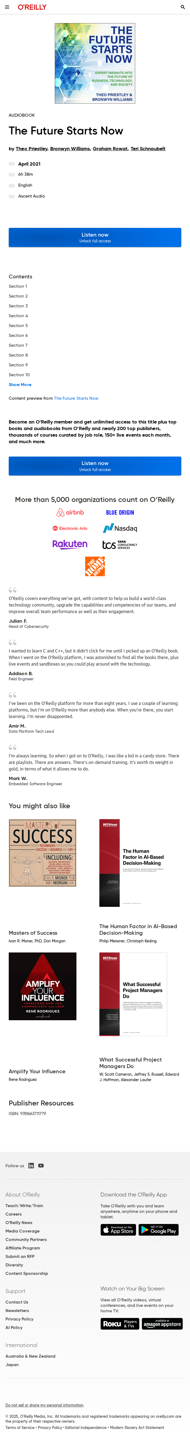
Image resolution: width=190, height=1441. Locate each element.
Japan (12, 1365)
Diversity (14, 1265)
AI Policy (13, 1327)
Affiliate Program (22, 1248)
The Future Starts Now (76, 398)
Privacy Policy (19, 1319)
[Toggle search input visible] (182, 7)
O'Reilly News (18, 1222)
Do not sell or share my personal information (44, 1405)
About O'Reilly (22, 1194)
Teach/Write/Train (24, 1205)
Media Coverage (22, 1231)
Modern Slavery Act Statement (137, 1427)
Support (15, 1291)
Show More (20, 385)
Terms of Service (19, 1427)
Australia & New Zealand (30, 1356)
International (21, 1345)
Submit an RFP (19, 1256)
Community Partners (26, 1239)
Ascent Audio (31, 196)
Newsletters (17, 1310)
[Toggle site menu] (7, 7)
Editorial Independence (85, 1427)
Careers (13, 1214)
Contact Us (16, 1302)
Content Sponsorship (26, 1273)
